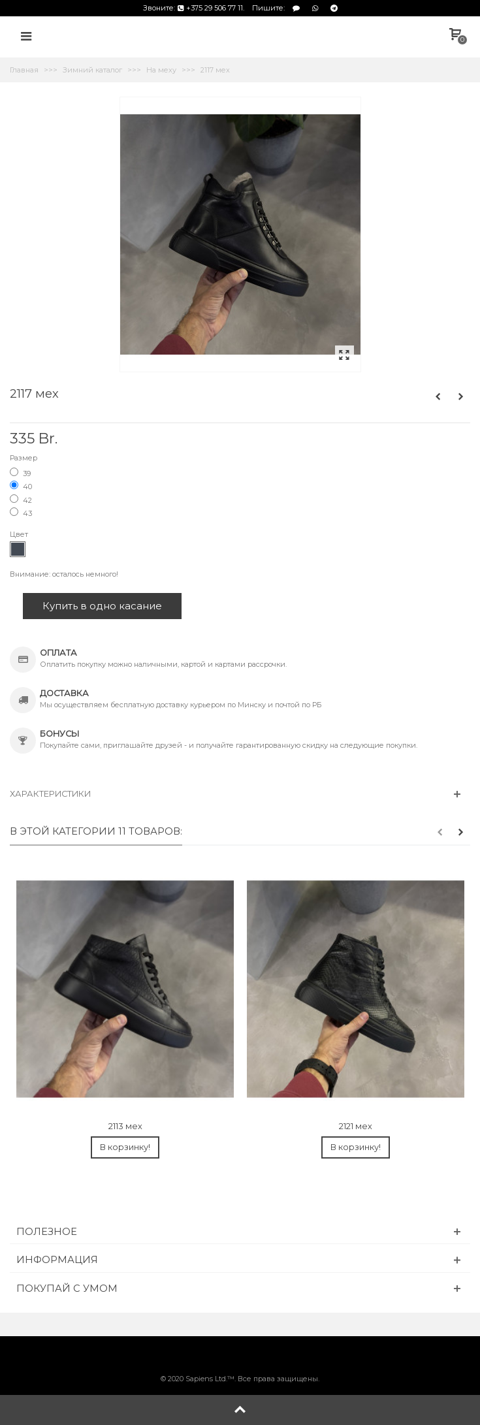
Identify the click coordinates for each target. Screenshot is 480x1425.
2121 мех (355, 1126)
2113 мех (125, 1126)
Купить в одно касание (102, 606)
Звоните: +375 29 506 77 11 (193, 7)
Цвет (20, 534)
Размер (24, 457)
